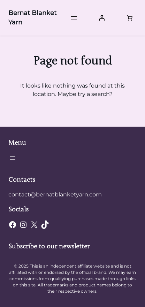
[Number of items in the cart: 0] (130, 18)
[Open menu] (74, 18)
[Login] (102, 18)
